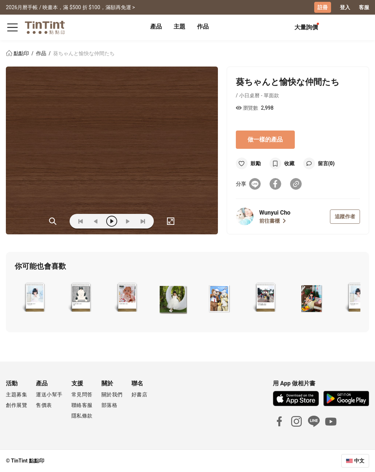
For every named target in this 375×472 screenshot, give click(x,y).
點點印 (18, 53)
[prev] (95, 221)
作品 (203, 26)
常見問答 (82, 394)
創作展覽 (16, 405)
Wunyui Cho (274, 212)
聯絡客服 (82, 405)
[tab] (156, 27)
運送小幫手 (49, 394)
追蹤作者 (345, 216)
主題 (179, 26)
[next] (127, 221)
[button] (34, 298)
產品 (156, 26)
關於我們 (112, 394)
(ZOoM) (52, 221)
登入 (345, 7)
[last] (142, 221)
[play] (112, 221)
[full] (170, 221)
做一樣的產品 (265, 139)
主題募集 (16, 394)
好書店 (139, 394)
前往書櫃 (272, 221)
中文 (359, 461)
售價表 (44, 405)
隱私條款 (82, 416)
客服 (364, 7)
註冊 (323, 7)
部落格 (109, 405)
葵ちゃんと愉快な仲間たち (84, 53)
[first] (80, 221)
